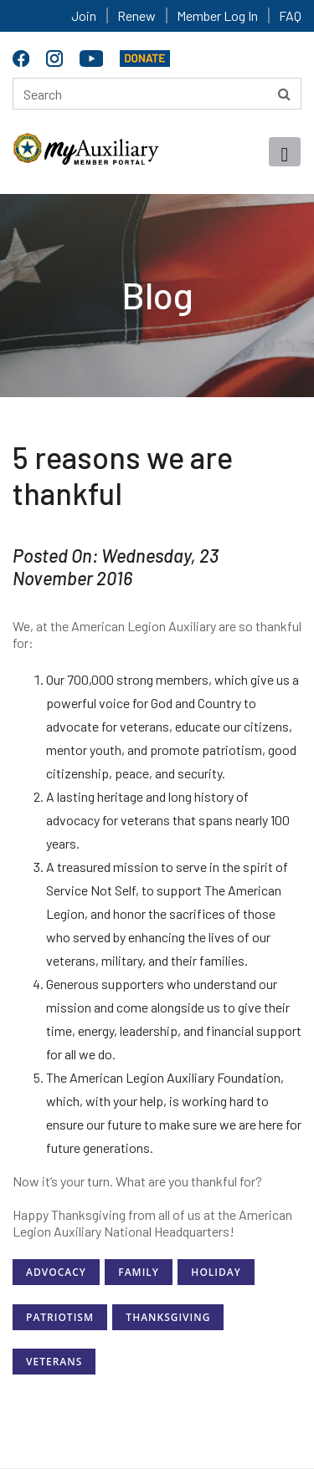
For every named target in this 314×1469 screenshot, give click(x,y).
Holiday (215, 1272)
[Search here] (157, 94)
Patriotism (60, 1317)
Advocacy (56, 1272)
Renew (136, 15)
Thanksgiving (168, 1317)
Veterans (54, 1361)
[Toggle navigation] (285, 151)
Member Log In (217, 15)
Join (83, 15)
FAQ (290, 15)
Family (138, 1272)
